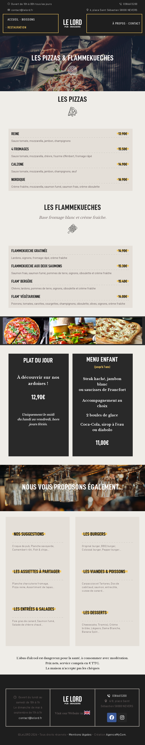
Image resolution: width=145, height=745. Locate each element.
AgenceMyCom (116, 734)
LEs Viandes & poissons (104, 571)
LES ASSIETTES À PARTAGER (37, 571)
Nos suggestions (29, 534)
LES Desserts (95, 612)
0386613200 (119, 695)
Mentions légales (80, 734)
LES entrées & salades (34, 609)
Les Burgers (94, 534)
